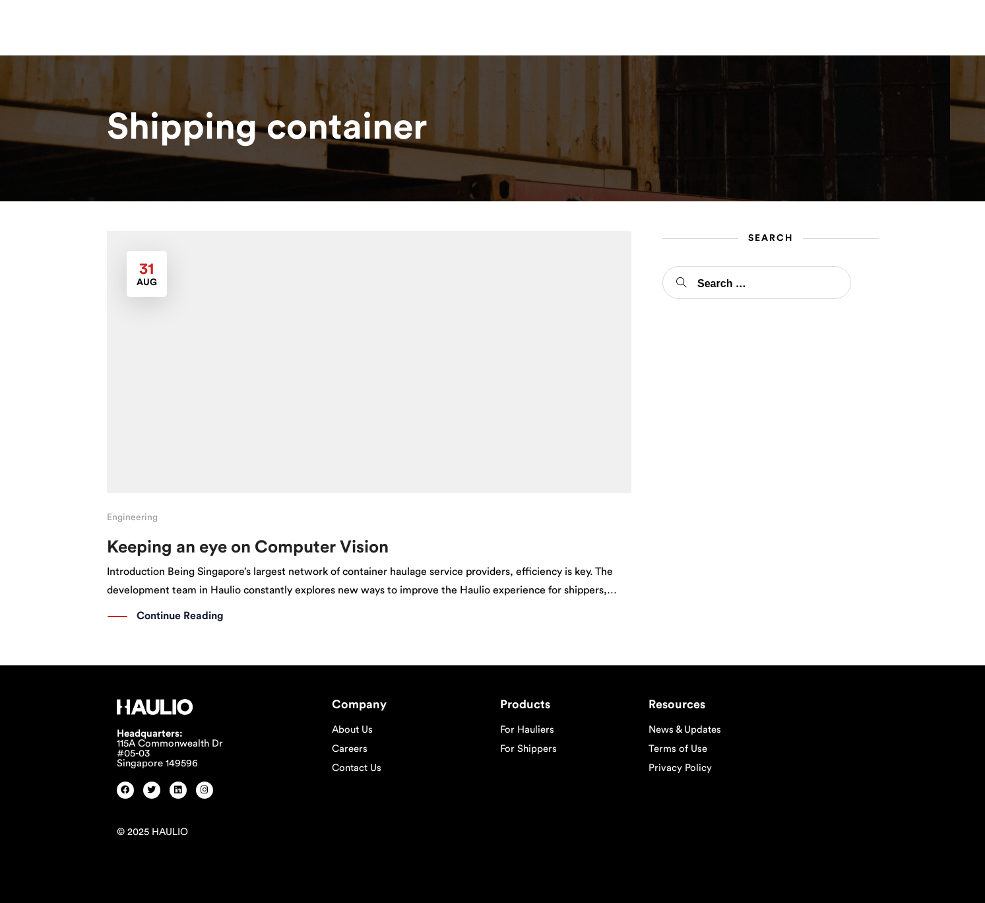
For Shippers (528, 749)
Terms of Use (678, 749)
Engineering (132, 517)
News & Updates (685, 730)
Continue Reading (180, 616)
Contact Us (356, 768)
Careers (349, 749)
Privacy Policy (680, 768)
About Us (352, 730)
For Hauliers (527, 730)
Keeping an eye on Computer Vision (248, 547)
